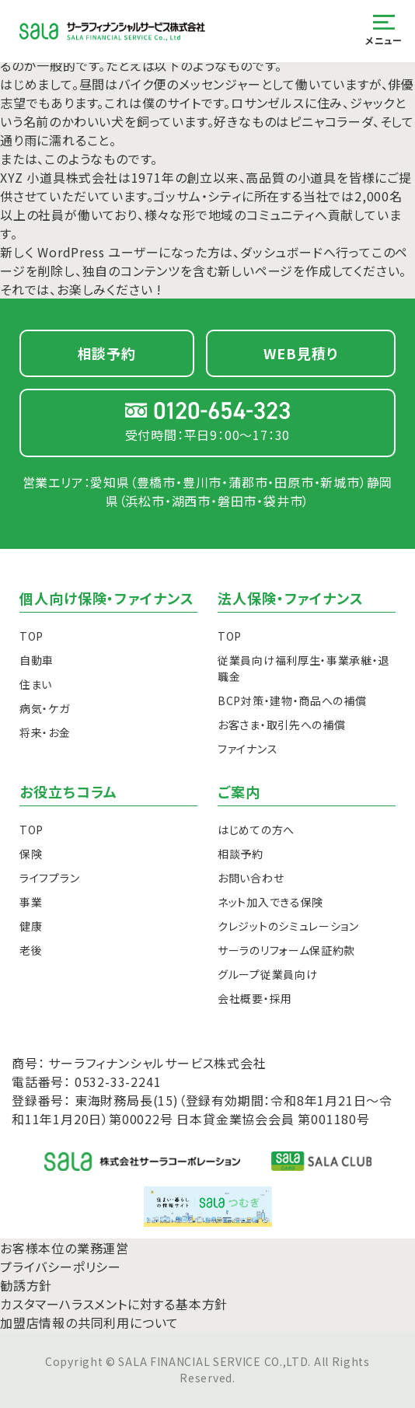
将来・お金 (45, 732)
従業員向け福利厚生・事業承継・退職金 (303, 668)
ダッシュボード (281, 252)
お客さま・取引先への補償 (281, 724)
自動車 (36, 660)
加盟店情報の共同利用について (89, 1322)
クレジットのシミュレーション (288, 926)
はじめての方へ (256, 829)
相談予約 (240, 853)
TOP (31, 636)
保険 (30, 853)
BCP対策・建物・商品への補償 (292, 700)
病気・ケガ (44, 708)
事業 (30, 902)
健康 (30, 926)
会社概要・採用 (255, 998)
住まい (35, 684)
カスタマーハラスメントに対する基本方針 (114, 1303)
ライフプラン (49, 878)
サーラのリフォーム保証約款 (286, 950)
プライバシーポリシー (60, 1266)
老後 (30, 950)
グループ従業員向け (267, 974)
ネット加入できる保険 (270, 902)
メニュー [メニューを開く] (383, 31)
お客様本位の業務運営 (64, 1248)
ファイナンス (247, 748)
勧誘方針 (26, 1285)
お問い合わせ (251, 878)
